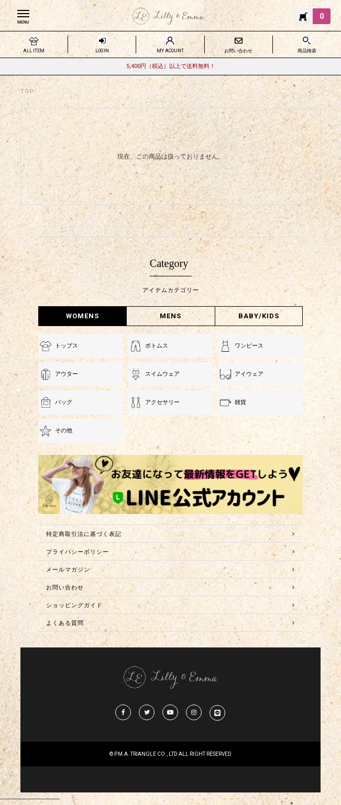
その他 (63, 430)
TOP (27, 91)
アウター (66, 374)
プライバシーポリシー (77, 552)
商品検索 (307, 50)
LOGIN (102, 50)
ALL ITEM (34, 50)
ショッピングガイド (74, 605)
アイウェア (249, 374)
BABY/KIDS (258, 316)
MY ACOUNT (170, 50)
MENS (170, 316)
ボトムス (156, 345)
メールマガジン (68, 569)
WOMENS (82, 316)
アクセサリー (162, 402)
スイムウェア (162, 374)
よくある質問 (65, 623)
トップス (66, 345)
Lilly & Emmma (168, 16)
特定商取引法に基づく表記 (84, 534)
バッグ (63, 402)
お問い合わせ (238, 50)
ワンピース (249, 345)
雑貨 (240, 402)
